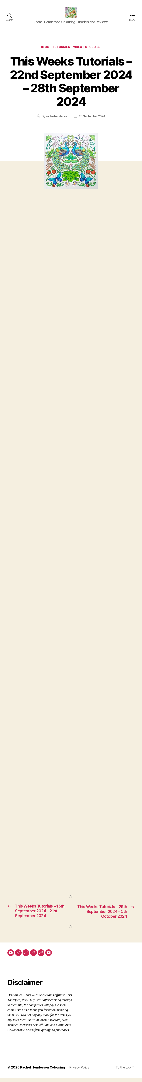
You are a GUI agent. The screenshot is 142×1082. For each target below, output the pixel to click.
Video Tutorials (87, 50)
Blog (45, 50)
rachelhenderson (56, 119)
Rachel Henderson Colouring (43, 1071)
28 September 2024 (92, 119)
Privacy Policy (81, 1071)
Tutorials (61, 50)
